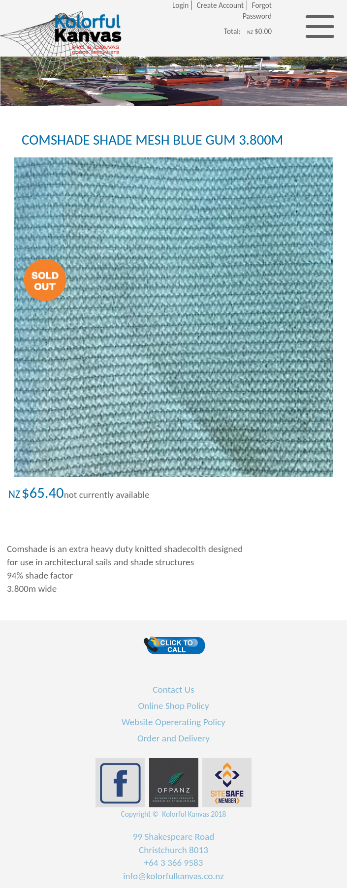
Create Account (220, 5)
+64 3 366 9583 (173, 862)
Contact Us (173, 689)
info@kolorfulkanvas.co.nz (173, 876)
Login (180, 5)
